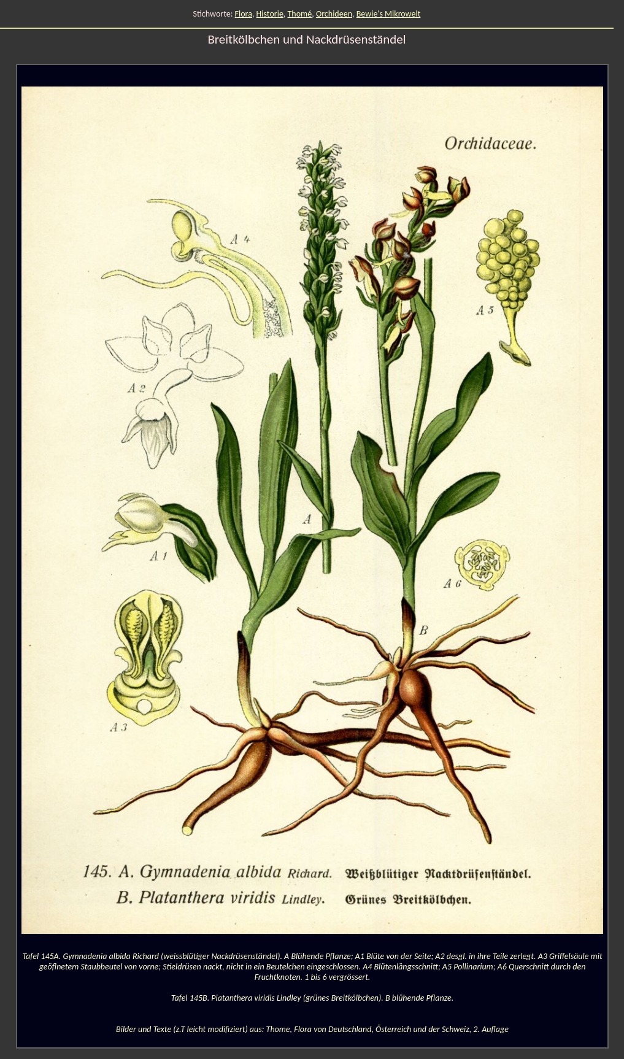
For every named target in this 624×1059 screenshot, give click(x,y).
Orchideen (334, 14)
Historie (269, 14)
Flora (243, 14)
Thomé (300, 14)
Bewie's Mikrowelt (388, 14)
